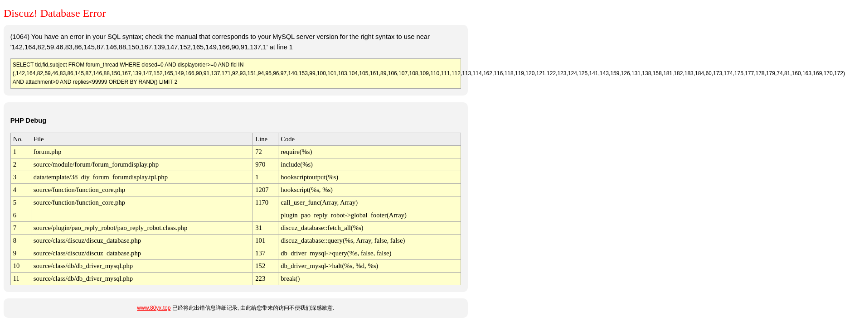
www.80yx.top (153, 308)
